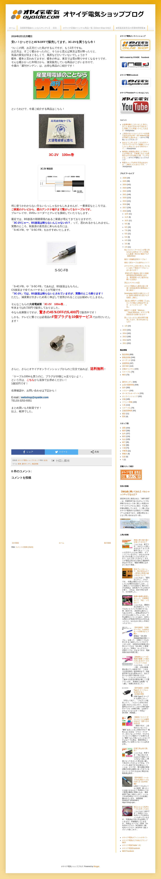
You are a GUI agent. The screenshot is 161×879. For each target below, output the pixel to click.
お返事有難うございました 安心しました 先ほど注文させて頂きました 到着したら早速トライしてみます (135, 127)
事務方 (124, 454)
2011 (125, 343)
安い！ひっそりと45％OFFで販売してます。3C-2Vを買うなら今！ (136, 320)
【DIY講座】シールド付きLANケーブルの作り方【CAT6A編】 (141, 781)
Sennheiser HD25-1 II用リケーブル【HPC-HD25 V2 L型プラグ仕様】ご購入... (136, 295)
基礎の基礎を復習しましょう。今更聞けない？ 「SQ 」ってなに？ (141, 599)
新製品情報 (126, 357)
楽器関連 (125, 363)
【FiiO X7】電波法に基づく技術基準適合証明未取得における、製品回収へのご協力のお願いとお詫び (136, 276)
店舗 (124, 399)
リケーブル (126, 372)
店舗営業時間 (127, 411)
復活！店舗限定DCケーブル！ (135, 259)
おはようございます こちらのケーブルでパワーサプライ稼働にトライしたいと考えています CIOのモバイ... (135, 145)
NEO (124, 375)
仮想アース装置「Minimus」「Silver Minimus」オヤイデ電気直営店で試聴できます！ (136, 312)
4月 (126, 240)
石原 (124, 457)
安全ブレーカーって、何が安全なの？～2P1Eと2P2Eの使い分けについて (141, 572)
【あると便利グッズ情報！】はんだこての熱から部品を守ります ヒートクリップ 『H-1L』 (137, 304)
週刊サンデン (26, 464)
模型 (124, 414)
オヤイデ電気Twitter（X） (132, 845)
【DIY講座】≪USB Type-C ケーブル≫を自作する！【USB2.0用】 (141, 691)
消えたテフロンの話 (132, 283)
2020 (125, 198)
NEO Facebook (128, 851)
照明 (124, 416)
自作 (124, 388)
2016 (125, 211)
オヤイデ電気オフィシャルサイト (135, 837)
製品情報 (35, 464)
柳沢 (124, 436)
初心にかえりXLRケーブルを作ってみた (141, 808)
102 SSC (125, 366)
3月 (126, 244)
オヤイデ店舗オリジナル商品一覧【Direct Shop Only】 (87, 28)
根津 (19, 464)
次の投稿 (15, 543)
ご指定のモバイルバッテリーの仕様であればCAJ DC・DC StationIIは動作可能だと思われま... (135, 136)
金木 (124, 433)
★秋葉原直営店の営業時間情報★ (130, 28)
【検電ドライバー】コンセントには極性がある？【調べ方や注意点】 (141, 720)
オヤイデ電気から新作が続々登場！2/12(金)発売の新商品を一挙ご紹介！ (136, 288)
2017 (125, 208)
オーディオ (126, 360)
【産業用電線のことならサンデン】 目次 (39, 28)
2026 (125, 178)
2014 (125, 333)
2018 (125, 204)
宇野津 (124, 451)
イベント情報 (127, 402)
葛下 (124, 442)
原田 (124, 428)
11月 (127, 217)
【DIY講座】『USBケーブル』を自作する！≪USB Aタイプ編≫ (141, 631)
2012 (125, 340)
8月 (126, 227)
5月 (126, 237)
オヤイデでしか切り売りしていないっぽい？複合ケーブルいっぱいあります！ (137, 268)
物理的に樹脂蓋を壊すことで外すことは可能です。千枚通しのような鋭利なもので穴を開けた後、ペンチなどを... (135, 155)
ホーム (12, 28)
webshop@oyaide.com (35, 397)
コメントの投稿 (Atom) (24, 547)
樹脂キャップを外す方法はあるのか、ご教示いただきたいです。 (135, 164)
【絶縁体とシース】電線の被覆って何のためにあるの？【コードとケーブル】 (141, 660)
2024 (125, 185)
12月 (127, 214)
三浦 (124, 448)
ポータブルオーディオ (130, 393)
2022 (125, 191)
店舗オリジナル (128, 369)
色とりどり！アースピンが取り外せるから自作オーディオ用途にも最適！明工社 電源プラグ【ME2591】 (137, 253)
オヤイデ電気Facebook (131, 848)
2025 (125, 181)
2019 (125, 201)
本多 (124, 445)
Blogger (96, 866)
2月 (126, 247)
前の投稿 (107, 543)
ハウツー (125, 391)
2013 (125, 337)
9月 (126, 224)
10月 (127, 220)
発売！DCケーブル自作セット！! (136, 263)
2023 (125, 188)
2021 (125, 194)
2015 (125, 330)
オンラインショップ (129, 396)
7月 (126, 230)
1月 (126, 326)
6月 (126, 234)
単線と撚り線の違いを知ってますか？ (141, 541)
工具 (124, 405)
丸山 (124, 439)
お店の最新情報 (128, 385)
